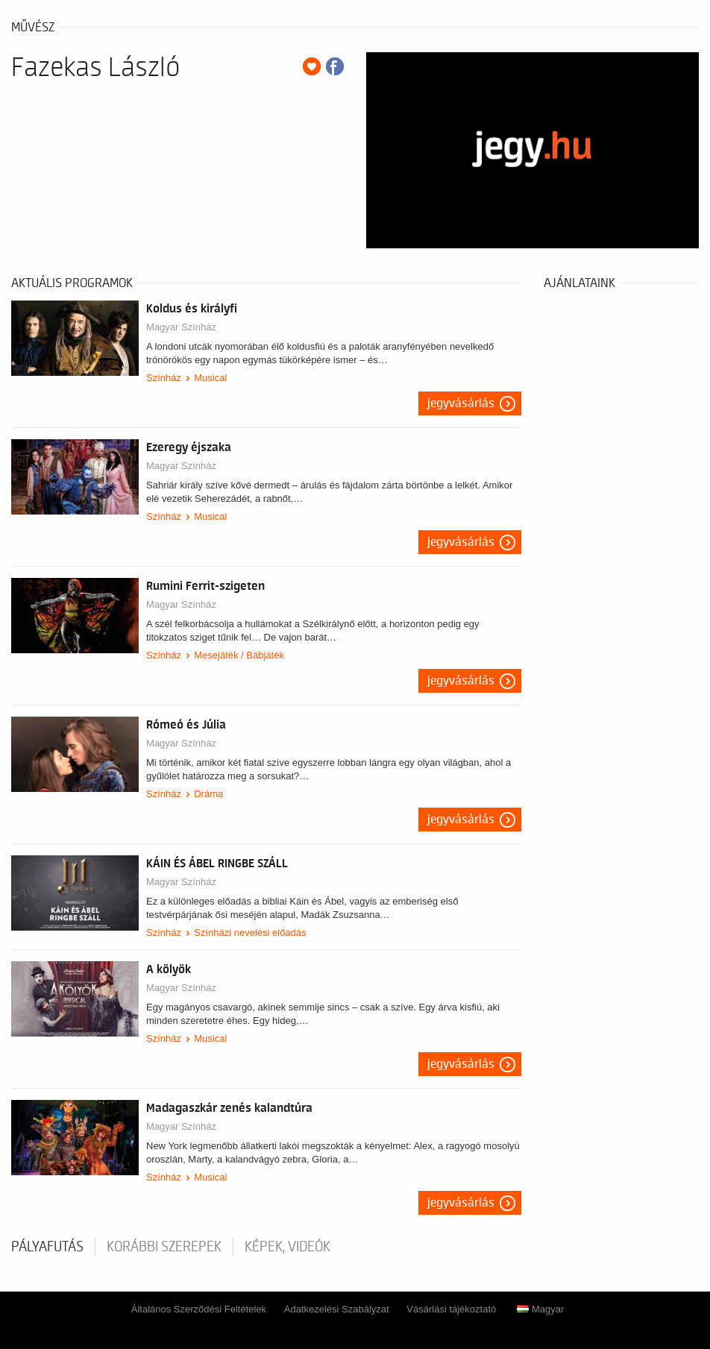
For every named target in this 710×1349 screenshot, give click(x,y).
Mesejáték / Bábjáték (239, 655)
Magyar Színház (181, 327)
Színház (163, 377)
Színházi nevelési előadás (250, 932)
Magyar (540, 1309)
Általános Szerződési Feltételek (198, 1309)
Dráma (208, 793)
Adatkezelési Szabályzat (336, 1309)
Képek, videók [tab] (287, 1247)
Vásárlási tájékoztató (451, 1309)
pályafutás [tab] (47, 1247)
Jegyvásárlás (460, 403)
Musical (210, 377)
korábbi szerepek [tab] (164, 1247)
